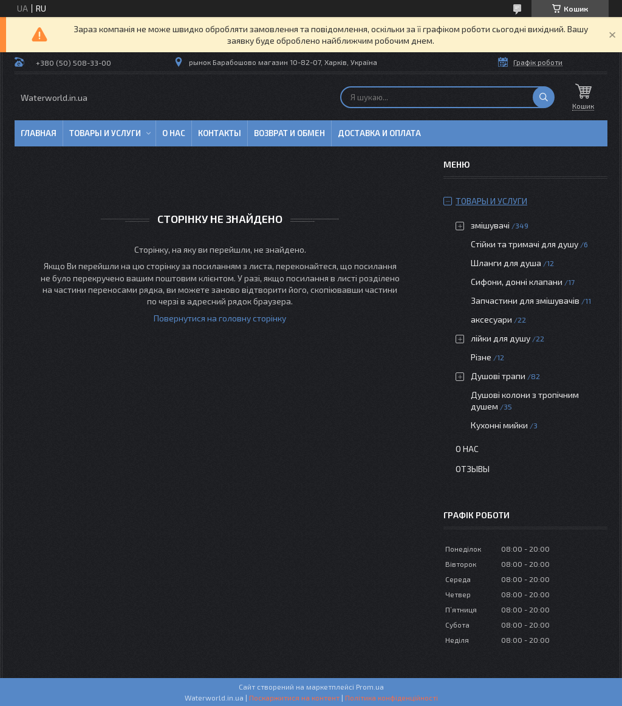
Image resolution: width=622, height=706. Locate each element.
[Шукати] (544, 97)
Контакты (219, 133)
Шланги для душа (506, 263)
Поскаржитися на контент (294, 697)
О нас (173, 133)
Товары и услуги (105, 133)
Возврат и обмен (289, 133)
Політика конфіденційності (391, 697)
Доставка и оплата (379, 133)
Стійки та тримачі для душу (524, 244)
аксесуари (491, 319)
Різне (481, 357)
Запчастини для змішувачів (525, 300)
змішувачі (490, 225)
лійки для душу (500, 338)
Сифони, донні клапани (516, 281)
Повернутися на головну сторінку (220, 318)
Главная (38, 133)
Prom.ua (370, 686)
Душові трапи (498, 376)
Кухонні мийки (499, 425)
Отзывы (473, 469)
